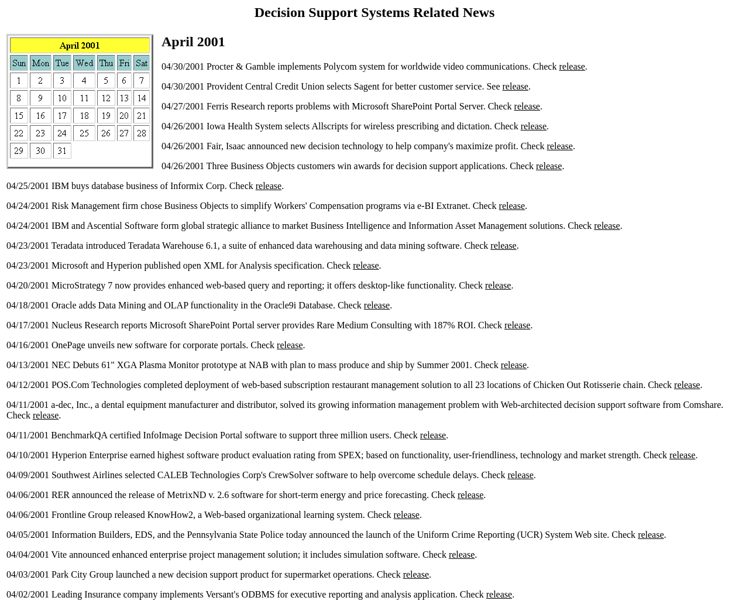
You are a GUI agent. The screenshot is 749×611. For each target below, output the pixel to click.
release (572, 66)
